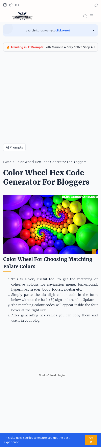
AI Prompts (14, 147)
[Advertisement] (38, 97)
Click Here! (62, 30)
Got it (91, 440)
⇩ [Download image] (94, 251)
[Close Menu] (93, 30)
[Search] (85, 16)
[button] (5, 5)
